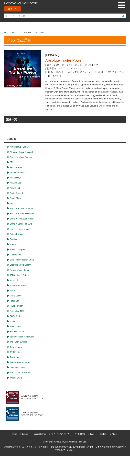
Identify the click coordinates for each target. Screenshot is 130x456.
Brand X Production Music (21, 219)
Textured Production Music (22, 337)
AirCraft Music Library (19, 147)
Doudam (13, 239)
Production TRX (17, 311)
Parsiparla (14, 301)
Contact (103, 434)
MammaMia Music (18, 285)
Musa (12, 290)
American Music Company (21, 157)
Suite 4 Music (16, 326)
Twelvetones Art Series (20, 362)
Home (14, 434)
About (114, 434)
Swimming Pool (17, 331)
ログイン (12, 9)
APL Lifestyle (15, 178)
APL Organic (15, 183)
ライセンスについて (60, 434)
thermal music (16, 347)
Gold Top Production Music (22, 260)
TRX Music (15, 352)
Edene (13, 244)
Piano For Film (16, 306)
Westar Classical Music (20, 372)
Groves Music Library (19, 270)
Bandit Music (15, 198)
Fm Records (15, 255)
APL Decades (16, 167)
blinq (12, 203)
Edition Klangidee (17, 249)
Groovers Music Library (20, 265)
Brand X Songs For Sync (21, 224)
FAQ (92, 434)
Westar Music (16, 378)
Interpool (14, 280)
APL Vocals (15, 188)
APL (12, 162)
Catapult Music (16, 234)
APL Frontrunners (18, 172)
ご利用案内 (80, 434)
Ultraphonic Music (18, 367)
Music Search (40, 434)
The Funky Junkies (18, 342)
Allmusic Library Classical (21, 152)
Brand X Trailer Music (19, 229)
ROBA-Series (16, 316)
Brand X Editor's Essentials (22, 213)
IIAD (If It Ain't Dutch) (19, 275)
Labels (13, 32)
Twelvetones (15, 357)
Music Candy (15, 296)
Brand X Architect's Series (21, 208)
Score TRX (14, 321)
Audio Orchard (16, 193)
